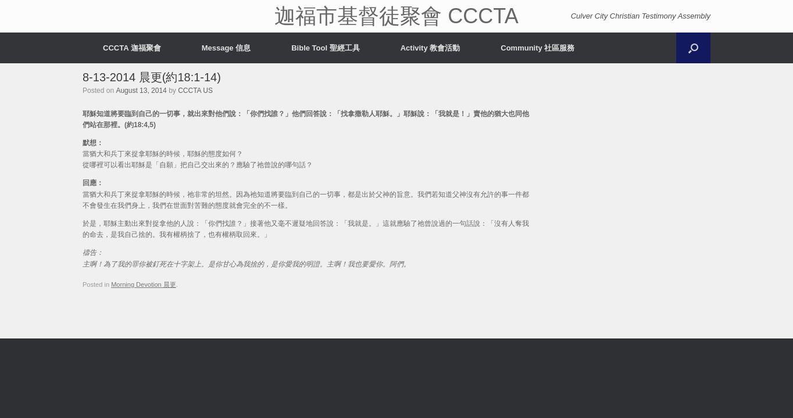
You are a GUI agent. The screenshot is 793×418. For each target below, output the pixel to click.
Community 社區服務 (537, 48)
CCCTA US (195, 91)
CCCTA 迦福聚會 (132, 48)
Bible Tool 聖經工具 (325, 48)
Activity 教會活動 (430, 48)
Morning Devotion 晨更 (143, 284)
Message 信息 (226, 48)
